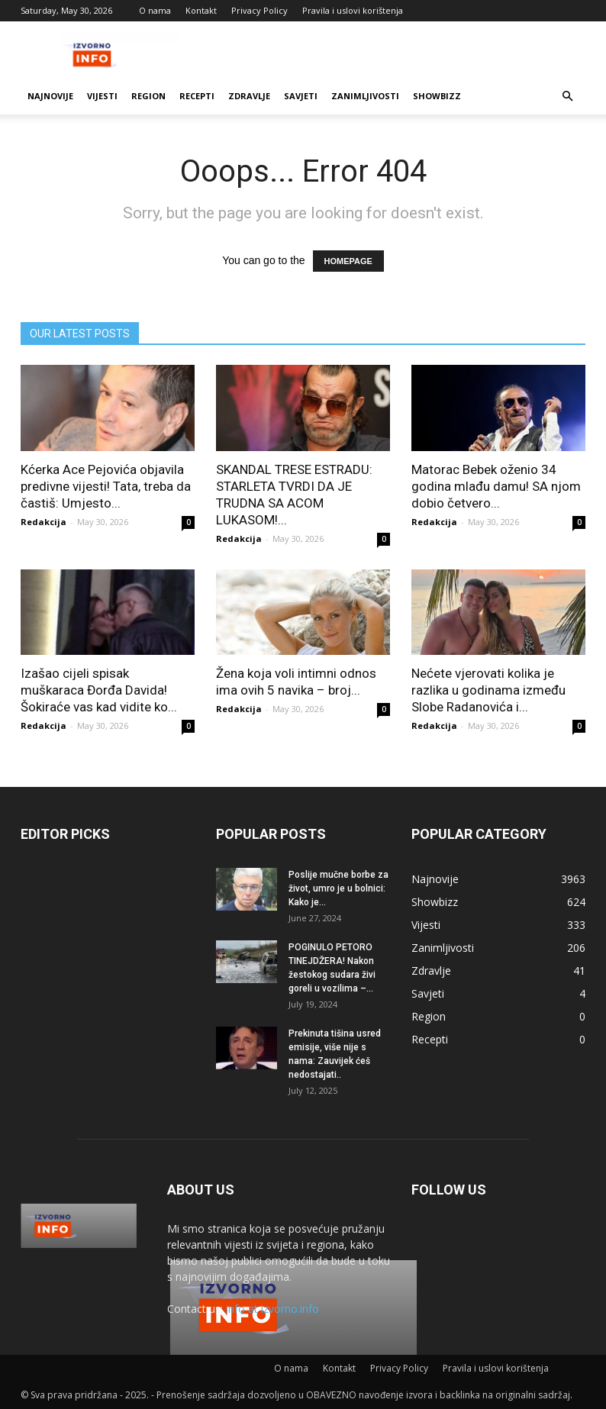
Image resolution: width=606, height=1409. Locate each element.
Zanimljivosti (365, 96)
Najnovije (50, 96)
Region (148, 96)
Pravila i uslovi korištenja (352, 10)
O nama (155, 10)
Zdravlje (249, 96)
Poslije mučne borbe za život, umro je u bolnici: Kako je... (338, 888)
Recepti (196, 96)
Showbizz (437, 96)
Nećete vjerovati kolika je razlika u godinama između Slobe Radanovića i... (488, 690)
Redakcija (43, 521)
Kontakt (201, 10)
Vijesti (102, 96)
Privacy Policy (259, 10)
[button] (567, 96)
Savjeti (301, 96)
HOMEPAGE (348, 261)
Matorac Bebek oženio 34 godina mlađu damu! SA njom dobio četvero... (496, 486)
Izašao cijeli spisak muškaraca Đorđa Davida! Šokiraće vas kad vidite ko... (99, 690)
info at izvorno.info (272, 1308)
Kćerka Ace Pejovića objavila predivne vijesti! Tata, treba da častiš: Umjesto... (106, 486)
